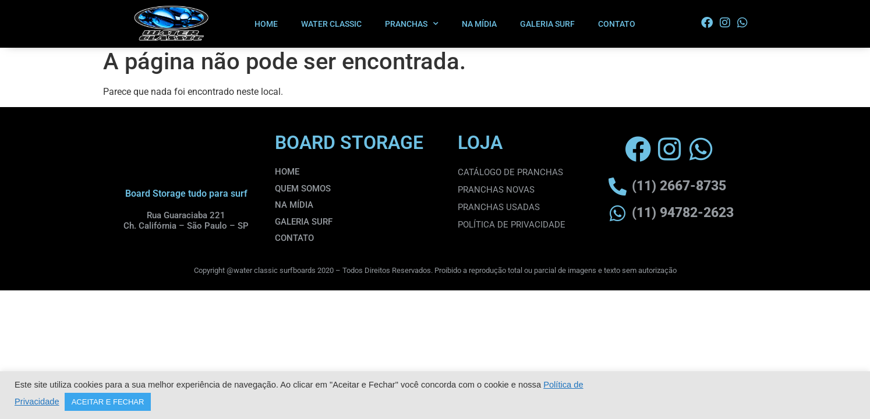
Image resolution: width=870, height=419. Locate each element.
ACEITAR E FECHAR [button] (108, 401)
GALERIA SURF (547, 24)
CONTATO (616, 24)
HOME (266, 24)
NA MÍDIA (479, 24)
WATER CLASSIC (331, 24)
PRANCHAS (411, 24)
